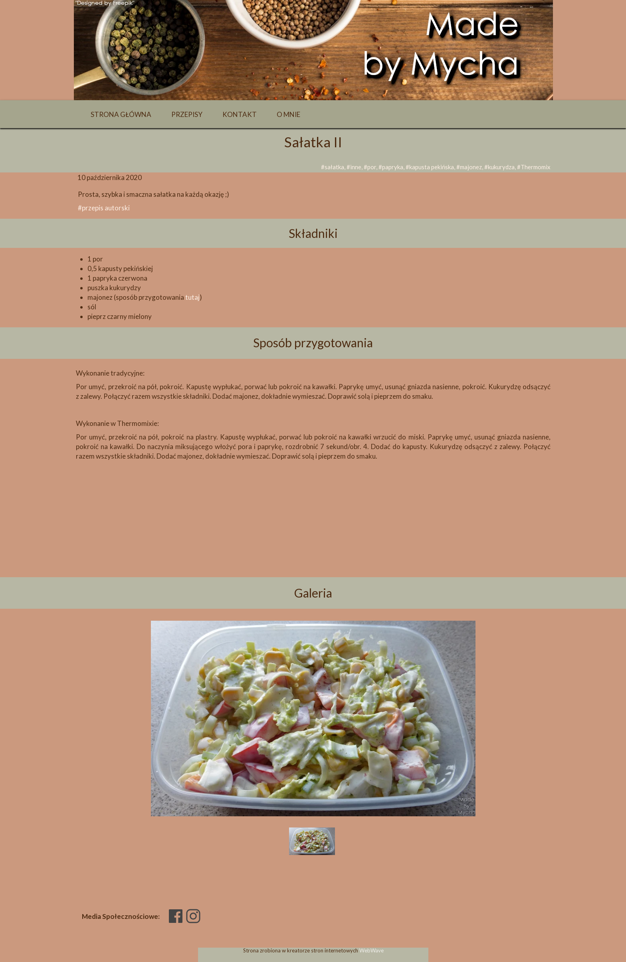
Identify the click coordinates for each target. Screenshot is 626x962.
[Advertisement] (313, 532)
